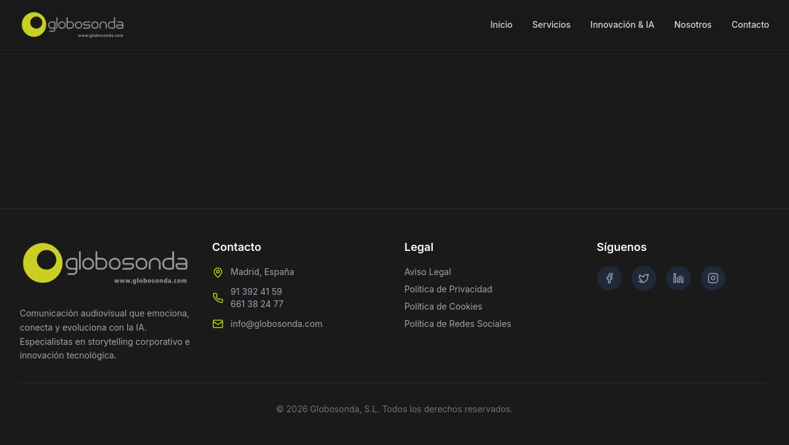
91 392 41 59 (257, 291)
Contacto (750, 24)
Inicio (501, 24)
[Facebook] (609, 278)
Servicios (551, 24)
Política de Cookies (443, 306)
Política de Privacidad (448, 289)
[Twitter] (644, 278)
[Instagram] (713, 278)
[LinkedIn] (678, 278)
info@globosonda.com (277, 323)
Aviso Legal (427, 271)
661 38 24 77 (257, 304)
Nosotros (693, 24)
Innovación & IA (622, 24)
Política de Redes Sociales (457, 323)
